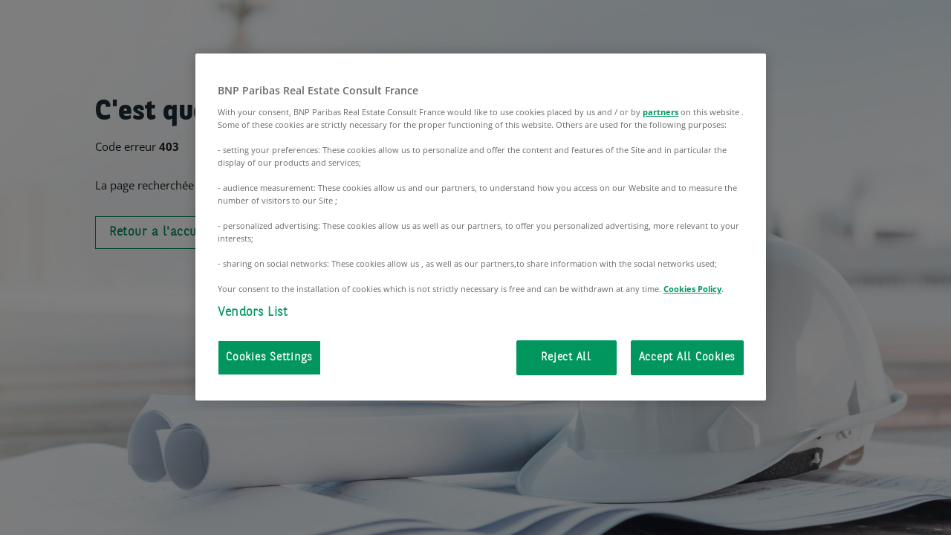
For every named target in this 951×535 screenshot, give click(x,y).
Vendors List (253, 312)
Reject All (566, 357)
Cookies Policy (692, 288)
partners (660, 111)
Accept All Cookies (687, 357)
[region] (480, 227)
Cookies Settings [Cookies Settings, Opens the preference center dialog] (269, 357)
